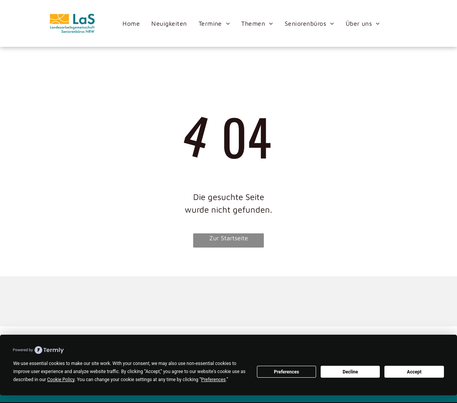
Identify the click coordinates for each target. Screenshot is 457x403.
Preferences (286, 372)
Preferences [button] (213, 379)
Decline (350, 372)
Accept (414, 372)
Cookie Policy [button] (61, 379)
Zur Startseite (228, 238)
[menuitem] (131, 23)
